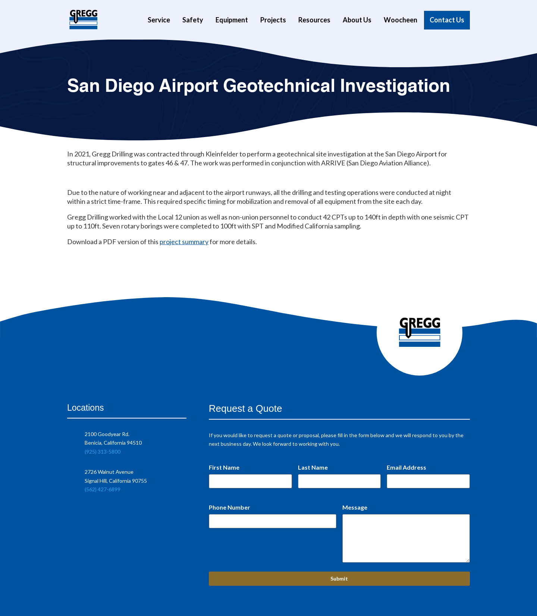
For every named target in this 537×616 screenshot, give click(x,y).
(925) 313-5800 (102, 451)
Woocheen (400, 20)
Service (159, 20)
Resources (314, 20)
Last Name (313, 467)
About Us (357, 20)
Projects (273, 20)
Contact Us (447, 20)
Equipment (232, 20)
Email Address (406, 467)
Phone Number (229, 507)
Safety (192, 20)
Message (354, 507)
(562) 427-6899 (102, 489)
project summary (184, 241)
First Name (224, 467)
